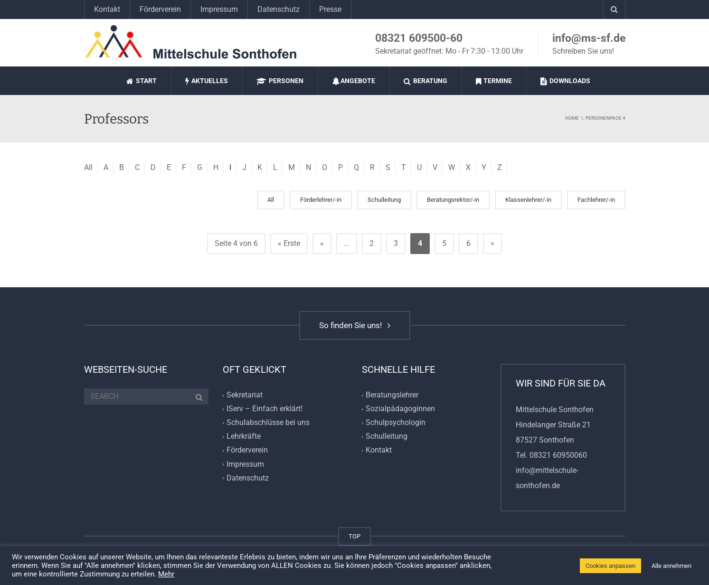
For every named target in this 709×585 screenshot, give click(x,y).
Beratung (425, 81)
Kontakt (107, 9)
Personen (279, 81)
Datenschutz (278, 9)
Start (141, 81)
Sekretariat (245, 394)
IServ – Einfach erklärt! (265, 408)
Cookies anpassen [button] (610, 565)
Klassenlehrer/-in (528, 199)
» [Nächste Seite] (492, 242)
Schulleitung (384, 199)
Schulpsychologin (395, 422)
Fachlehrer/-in (596, 199)
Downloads (565, 81)
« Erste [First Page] (289, 243)
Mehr (166, 574)
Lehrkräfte (244, 436)
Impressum (219, 9)
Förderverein (160, 9)
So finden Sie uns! (354, 325)
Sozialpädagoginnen (400, 408)
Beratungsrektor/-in (453, 199)
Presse (330, 9)
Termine (494, 81)
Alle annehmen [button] (671, 565)
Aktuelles (206, 81)
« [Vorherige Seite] (322, 243)
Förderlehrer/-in (320, 199)
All (88, 167)
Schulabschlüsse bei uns (268, 422)
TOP (354, 536)
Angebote (353, 81)
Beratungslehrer (392, 394)
